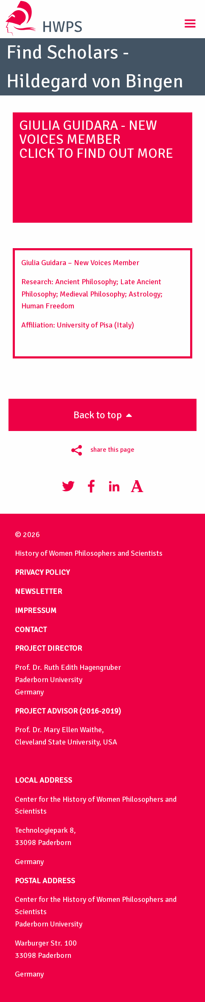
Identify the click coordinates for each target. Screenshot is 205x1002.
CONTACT (31, 629)
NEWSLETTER (38, 591)
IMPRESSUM (35, 610)
